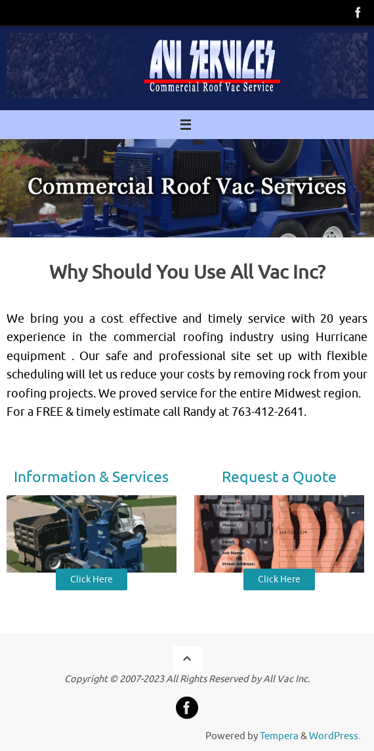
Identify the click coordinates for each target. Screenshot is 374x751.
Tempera (279, 736)
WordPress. (335, 736)
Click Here (91, 579)
